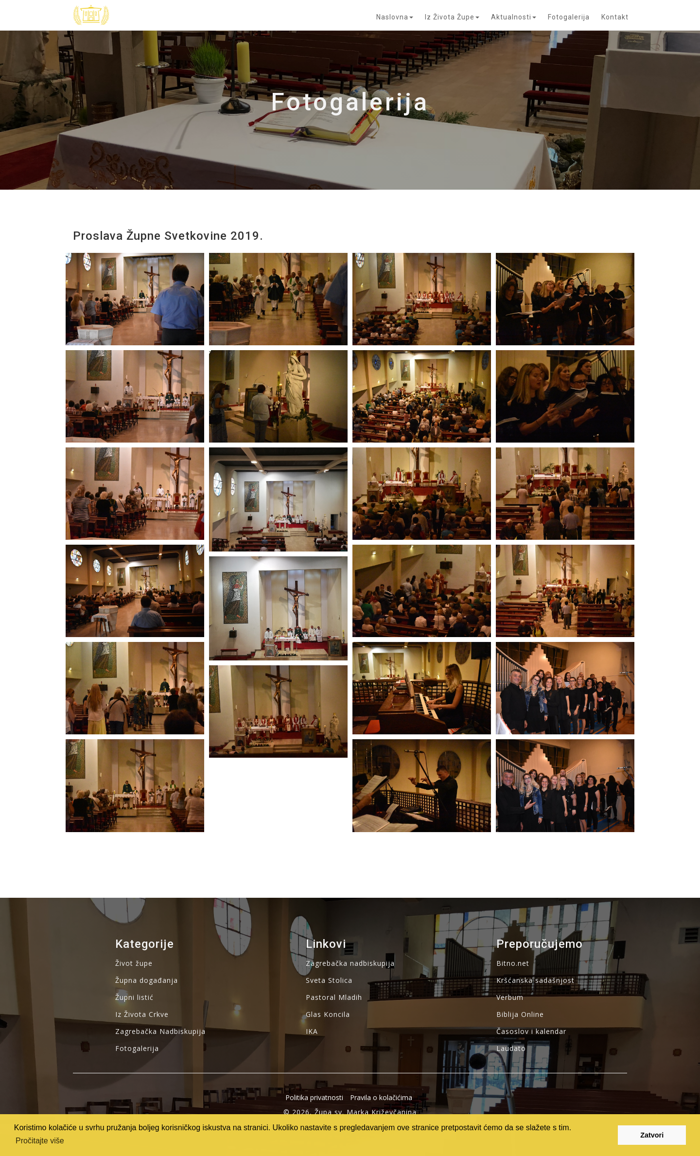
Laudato (511, 1048)
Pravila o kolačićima (381, 1097)
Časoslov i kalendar (531, 1031)
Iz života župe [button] (452, 17)
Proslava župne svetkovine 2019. (168, 236)
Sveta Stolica (329, 980)
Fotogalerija (569, 17)
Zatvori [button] (652, 1135)
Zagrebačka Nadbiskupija (160, 1031)
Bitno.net (512, 963)
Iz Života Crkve (142, 1014)
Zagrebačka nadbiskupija (350, 963)
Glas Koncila (328, 1014)
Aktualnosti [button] (513, 17)
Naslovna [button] (394, 17)
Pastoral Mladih (334, 997)
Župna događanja (146, 980)
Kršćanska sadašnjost (535, 980)
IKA (312, 1031)
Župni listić (134, 997)
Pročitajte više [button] (40, 1141)
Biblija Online (520, 1014)
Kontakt (615, 17)
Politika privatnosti (314, 1097)
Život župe (134, 963)
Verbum (510, 997)
